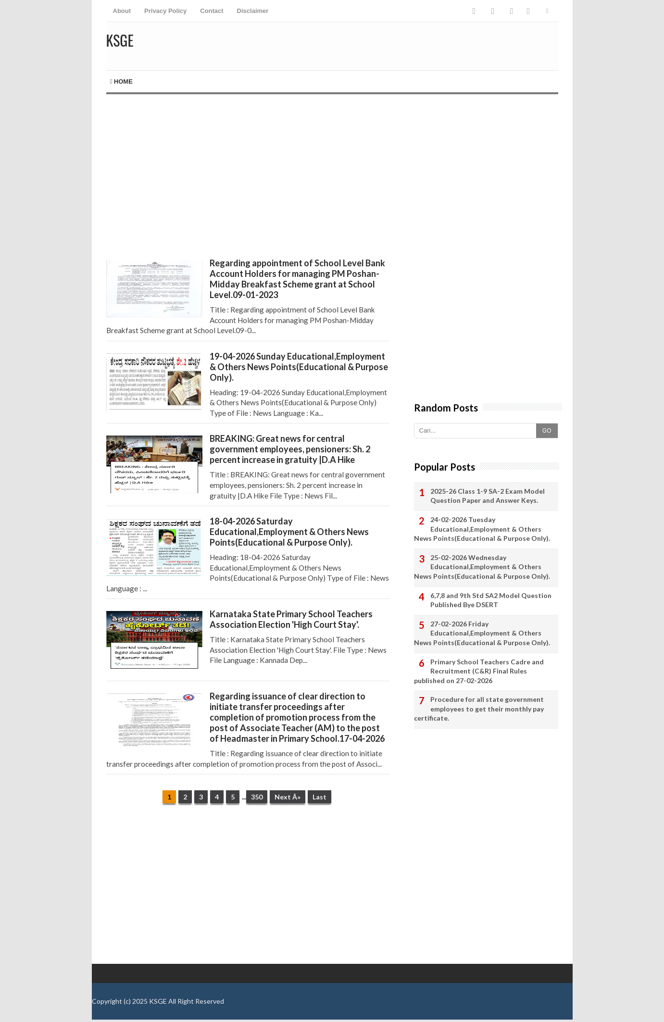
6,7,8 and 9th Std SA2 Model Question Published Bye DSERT (490, 600)
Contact (211, 10)
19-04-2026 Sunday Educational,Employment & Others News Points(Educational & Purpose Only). (299, 367)
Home (121, 81)
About (122, 10)
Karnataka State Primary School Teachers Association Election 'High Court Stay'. (291, 619)
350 (257, 797)
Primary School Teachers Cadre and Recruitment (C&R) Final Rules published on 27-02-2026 (479, 671)
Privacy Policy (165, 10)
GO (546, 430)
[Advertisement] (248, 176)
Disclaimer (253, 10)
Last (319, 797)
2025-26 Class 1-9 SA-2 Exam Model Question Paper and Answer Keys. (487, 496)
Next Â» (288, 797)
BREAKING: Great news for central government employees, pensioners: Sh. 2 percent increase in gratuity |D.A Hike (290, 449)
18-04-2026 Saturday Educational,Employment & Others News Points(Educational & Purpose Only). (289, 532)
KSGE (158, 1001)
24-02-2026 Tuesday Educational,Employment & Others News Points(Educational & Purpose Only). (482, 528)
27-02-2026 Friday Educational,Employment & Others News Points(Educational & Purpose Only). (482, 633)
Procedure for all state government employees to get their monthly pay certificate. (479, 708)
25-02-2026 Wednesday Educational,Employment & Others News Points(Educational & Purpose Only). (482, 566)
